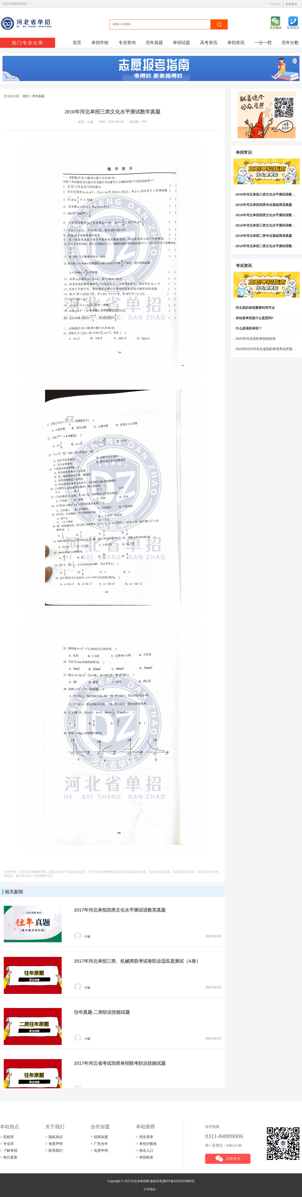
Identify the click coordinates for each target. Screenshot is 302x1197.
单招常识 (244, 152)
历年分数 (290, 42)
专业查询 (127, 42)
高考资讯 (208, 42)
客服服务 (291, 4)
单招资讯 (235, 42)
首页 (77, 42)
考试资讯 (244, 266)
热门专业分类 (28, 42)
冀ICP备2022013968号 (178, 1181)
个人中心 (275, 4)
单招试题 (181, 42)
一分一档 (263, 42)
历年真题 (154, 42)
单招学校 (99, 42)
